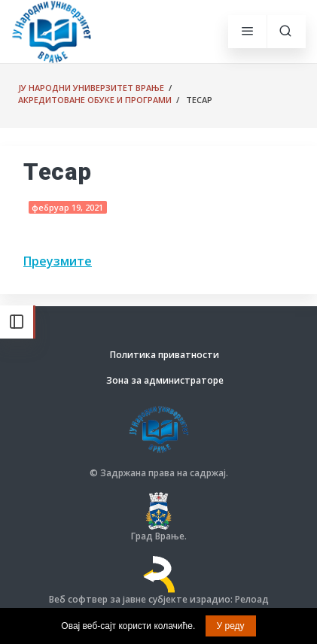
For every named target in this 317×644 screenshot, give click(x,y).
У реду (231, 626)
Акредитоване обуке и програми (95, 99)
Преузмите (57, 261)
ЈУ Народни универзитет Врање (91, 87)
